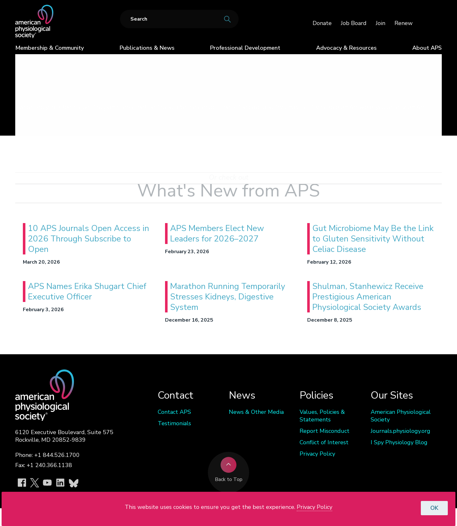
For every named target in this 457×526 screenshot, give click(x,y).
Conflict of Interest (324, 442)
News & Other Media (256, 412)
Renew (403, 23)
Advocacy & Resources (346, 48)
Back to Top (228, 470)
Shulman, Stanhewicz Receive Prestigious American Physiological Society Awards (367, 296)
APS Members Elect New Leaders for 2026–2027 (217, 233)
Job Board (354, 23)
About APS (427, 48)
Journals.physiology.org (400, 431)
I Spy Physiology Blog (399, 442)
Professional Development (245, 48)
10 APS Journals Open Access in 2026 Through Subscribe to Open (88, 238)
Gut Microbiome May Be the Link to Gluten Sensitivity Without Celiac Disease (373, 238)
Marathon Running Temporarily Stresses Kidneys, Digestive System (227, 296)
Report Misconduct (324, 431)
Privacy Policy (317, 454)
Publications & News (147, 48)
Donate (322, 23)
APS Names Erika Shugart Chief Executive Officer (87, 291)
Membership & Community (49, 48)
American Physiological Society (401, 415)
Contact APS (174, 412)
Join (380, 23)
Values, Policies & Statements (322, 415)
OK (434, 508)
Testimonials (174, 423)
